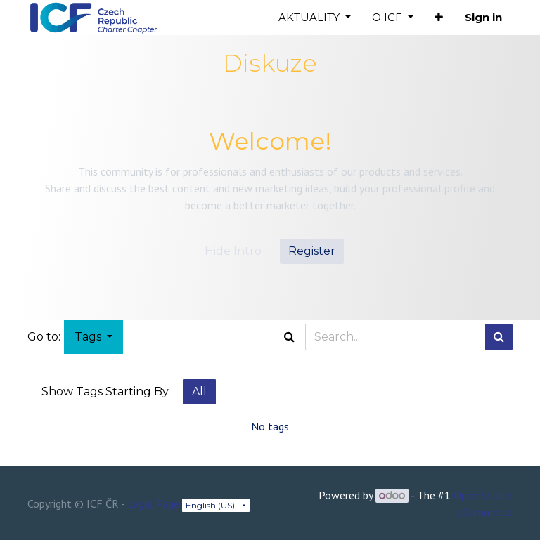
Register (311, 251)
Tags (89, 336)
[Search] (499, 337)
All (199, 391)
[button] (439, 17)
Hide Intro (233, 251)
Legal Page (153, 503)
